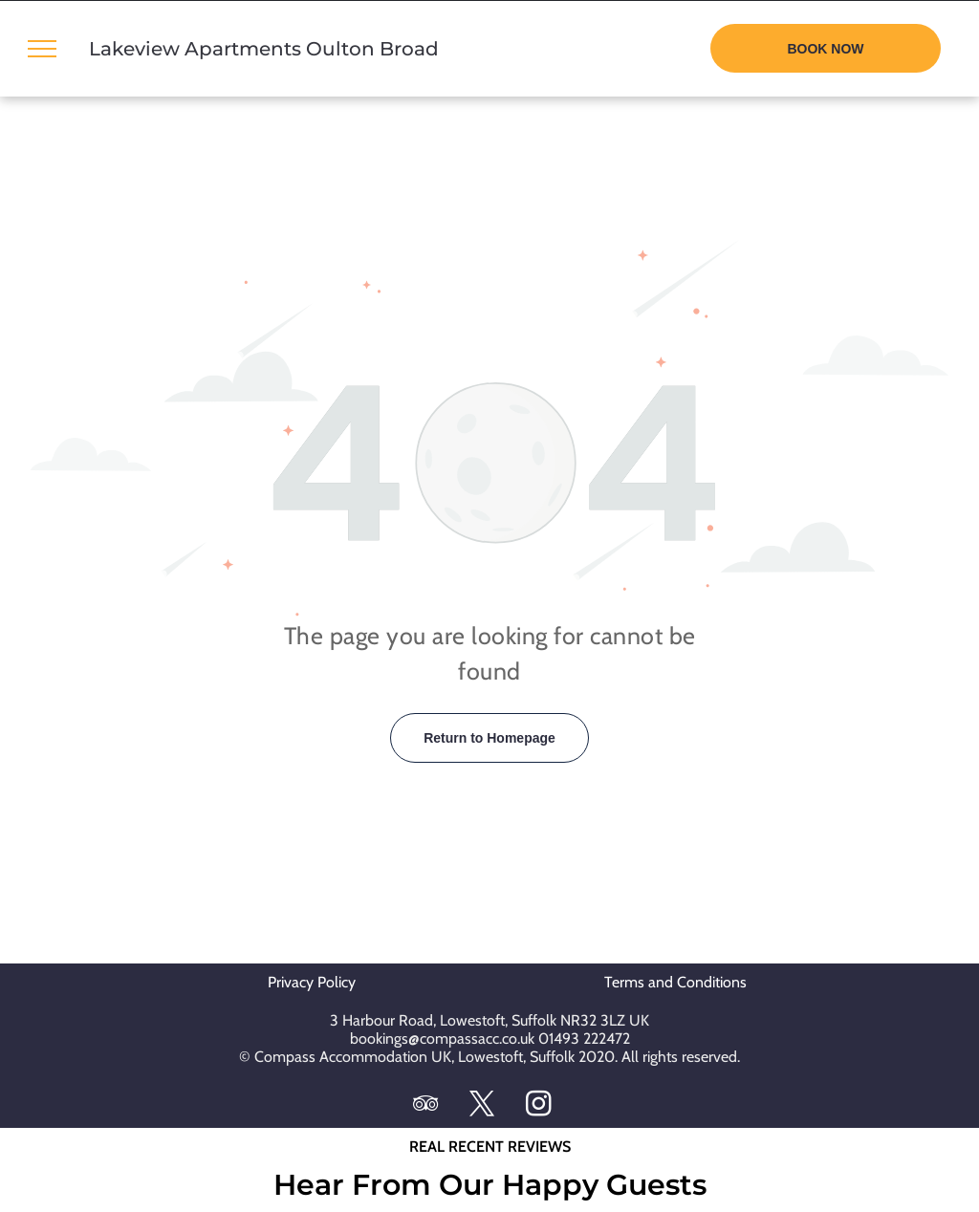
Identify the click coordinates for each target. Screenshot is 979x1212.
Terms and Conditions (675, 982)
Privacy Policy (317, 982)
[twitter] (483, 1106)
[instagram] (539, 1106)
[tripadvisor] (426, 1106)
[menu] (42, 49)
